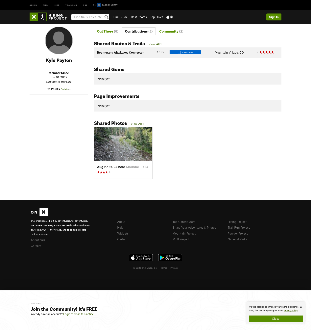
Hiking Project (237, 221)
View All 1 (155, 44)
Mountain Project (184, 233)
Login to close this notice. (78, 314)
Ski (85, 5)
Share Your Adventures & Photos (194, 227)
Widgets (123, 233)
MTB (45, 5)
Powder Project (238, 233)
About (121, 221)
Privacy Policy (291, 310)
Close (275, 318)
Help (120, 227)
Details (65, 89)
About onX (38, 240)
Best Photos (139, 17)
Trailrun (71, 5)
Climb (33, 5)
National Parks (237, 239)
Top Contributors (184, 221)
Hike (57, 5)
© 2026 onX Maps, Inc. (145, 267)
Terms (164, 267)
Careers (36, 245)
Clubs (121, 239)
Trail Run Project (239, 227)
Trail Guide (120, 17)
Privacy (174, 267)
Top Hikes (156, 17)
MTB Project (181, 239)
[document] (276, 313)
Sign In (274, 17)
